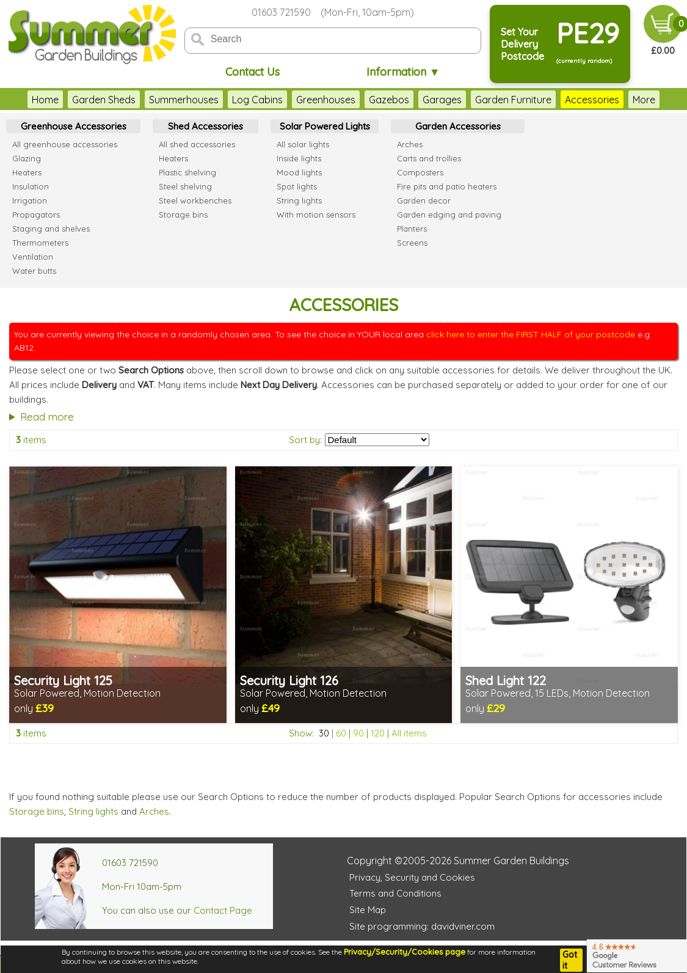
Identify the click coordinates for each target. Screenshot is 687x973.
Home (45, 100)
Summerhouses (184, 100)
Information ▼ (403, 72)
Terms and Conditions (395, 893)
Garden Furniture (513, 100)
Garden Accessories (458, 126)
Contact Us (252, 72)
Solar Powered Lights (325, 126)
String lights (93, 811)
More (644, 100)
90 (358, 733)
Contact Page (223, 910)
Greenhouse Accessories (73, 126)
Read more (47, 416)
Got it (569, 960)
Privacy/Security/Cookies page (404, 951)
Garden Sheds (104, 100)
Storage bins (36, 811)
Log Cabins (257, 100)
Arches (154, 811)
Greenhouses (325, 100)
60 (341, 733)
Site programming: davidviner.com (422, 926)
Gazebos (389, 100)
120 (378, 733)
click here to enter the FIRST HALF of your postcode (530, 334)
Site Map (367, 910)
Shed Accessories (205, 126)
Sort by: (305, 440)
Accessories (592, 100)
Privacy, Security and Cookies (412, 877)
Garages (442, 100)
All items (409, 733)
